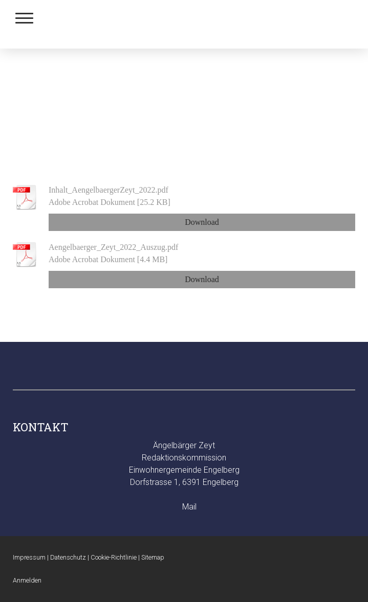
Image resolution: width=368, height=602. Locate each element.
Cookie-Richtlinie (114, 557)
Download (202, 222)
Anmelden (27, 580)
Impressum (29, 557)
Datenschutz (68, 557)
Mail (189, 507)
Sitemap (152, 557)
